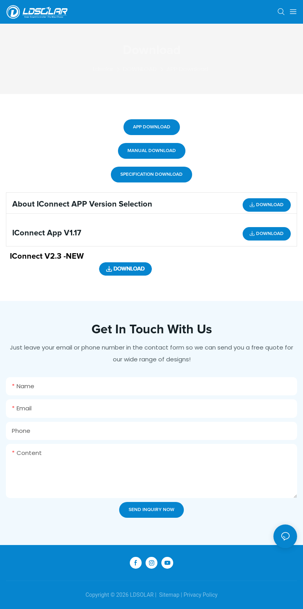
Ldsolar (103, 69)
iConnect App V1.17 (46, 233)
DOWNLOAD (140, 69)
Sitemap (169, 595)
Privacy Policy (200, 595)
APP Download (187, 69)
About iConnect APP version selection (82, 204)
